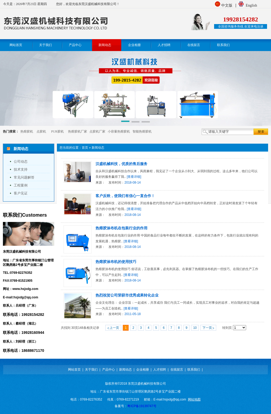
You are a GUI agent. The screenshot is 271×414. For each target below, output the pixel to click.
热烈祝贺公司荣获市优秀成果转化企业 (127, 295)
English (251, 5)
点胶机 (41, 131)
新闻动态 (98, 147)
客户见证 (21, 193)
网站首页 (74, 369)
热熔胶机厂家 (77, 131)
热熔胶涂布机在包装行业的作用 (121, 228)
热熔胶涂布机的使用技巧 (116, 262)
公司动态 (21, 161)
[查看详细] (134, 177)
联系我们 (193, 369)
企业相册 (142, 369)
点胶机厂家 (97, 131)
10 (195, 328)
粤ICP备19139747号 (141, 406)
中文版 (227, 5)
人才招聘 (159, 369)
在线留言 (176, 369)
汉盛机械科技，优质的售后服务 (121, 164)
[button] (125, 122)
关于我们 (91, 369)
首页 (85, 147)
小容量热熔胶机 (119, 131)
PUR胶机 (57, 131)
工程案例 (21, 185)
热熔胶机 (26, 131)
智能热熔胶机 (142, 131)
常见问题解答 (24, 177)
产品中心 (108, 369)
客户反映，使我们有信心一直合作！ (125, 196)
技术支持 (21, 169)
